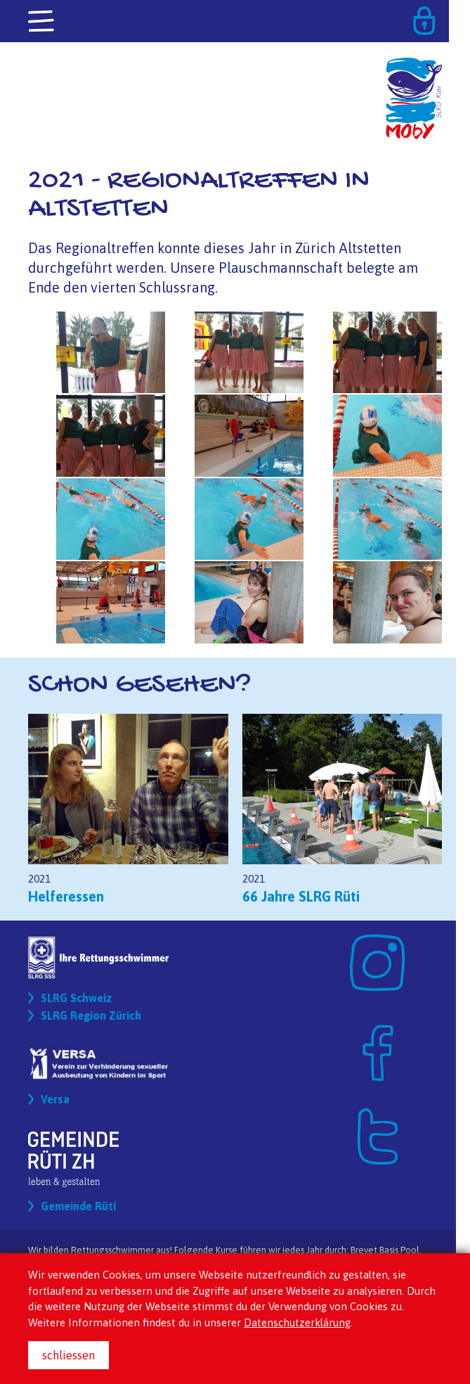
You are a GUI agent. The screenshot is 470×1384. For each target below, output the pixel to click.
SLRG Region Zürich (91, 1015)
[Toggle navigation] (42, 22)
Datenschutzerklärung (297, 1322)
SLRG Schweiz (76, 998)
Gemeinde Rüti (78, 1206)
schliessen (68, 1355)
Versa (55, 1099)
